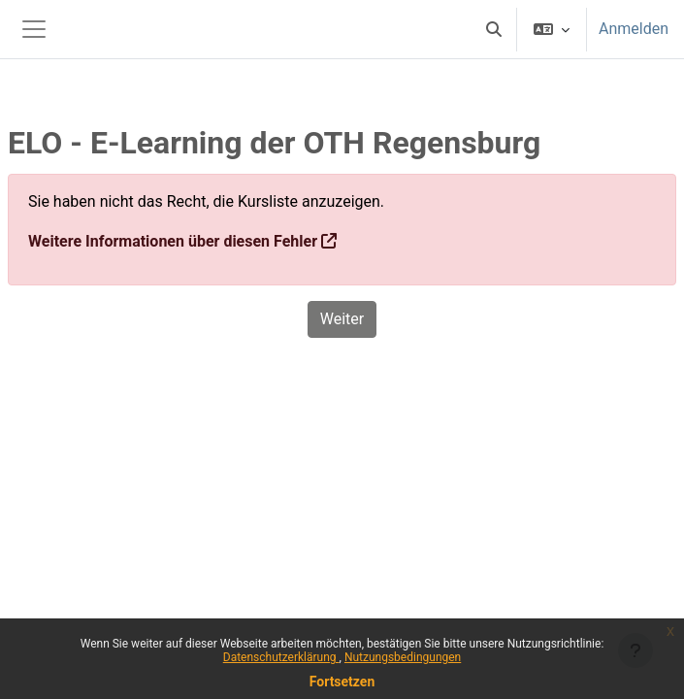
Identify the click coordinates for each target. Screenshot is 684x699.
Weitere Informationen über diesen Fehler (172, 241)
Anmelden (633, 28)
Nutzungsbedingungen (402, 657)
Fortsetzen (342, 681)
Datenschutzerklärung (281, 657)
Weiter (342, 319)
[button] (493, 29)
